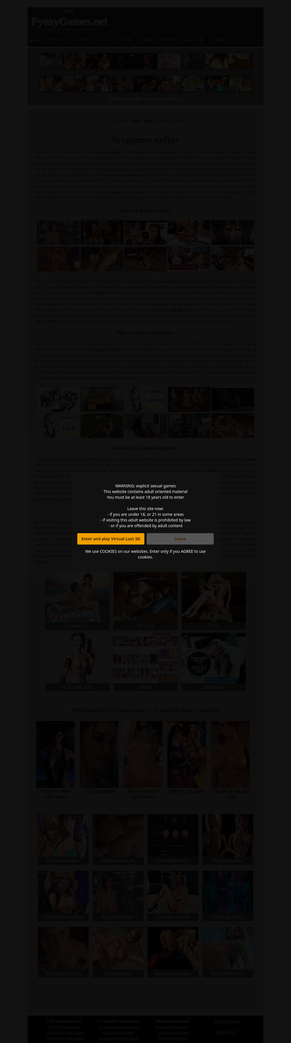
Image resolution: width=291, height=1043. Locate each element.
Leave (180, 538)
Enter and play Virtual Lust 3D (110, 538)
